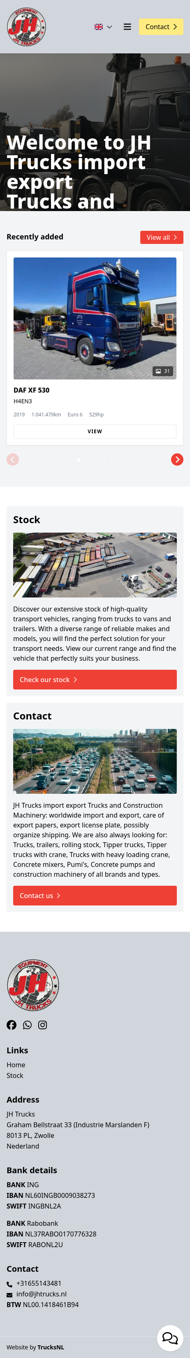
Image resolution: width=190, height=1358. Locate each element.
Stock (15, 1075)
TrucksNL (50, 1347)
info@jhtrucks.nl (41, 1293)
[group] (95, 348)
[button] (13, 459)
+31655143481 (39, 1283)
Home (16, 1064)
